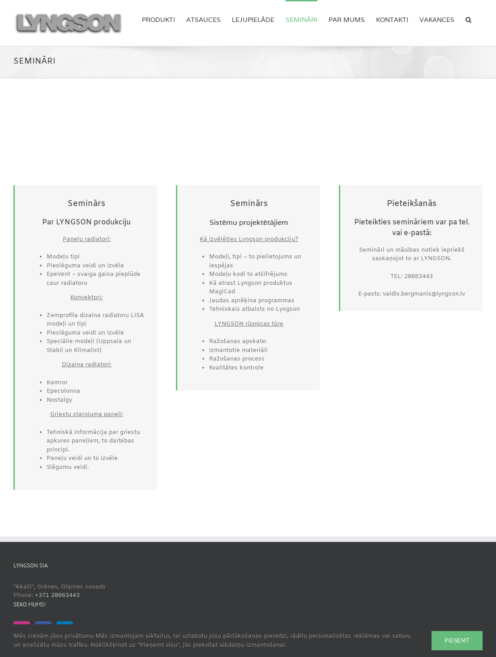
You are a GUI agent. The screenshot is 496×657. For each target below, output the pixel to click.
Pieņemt (457, 640)
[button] (468, 19)
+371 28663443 (57, 595)
